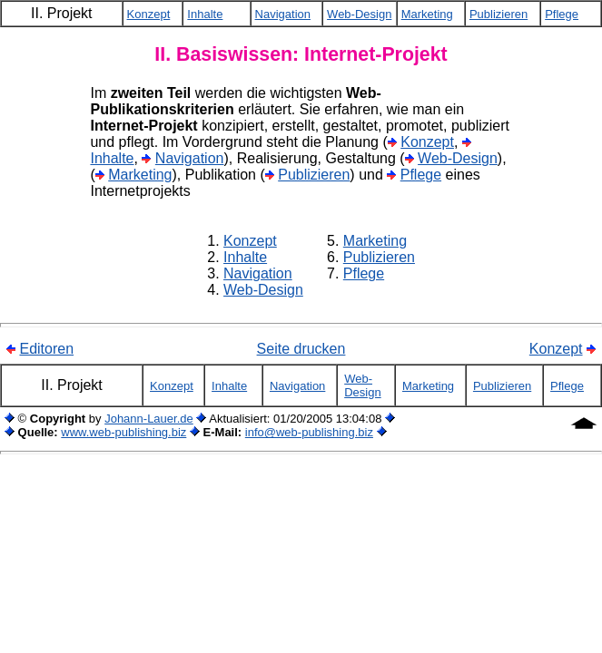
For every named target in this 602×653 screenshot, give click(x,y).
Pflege (420, 174)
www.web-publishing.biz (123, 432)
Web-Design (458, 158)
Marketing (140, 174)
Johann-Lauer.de (148, 418)
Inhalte (111, 158)
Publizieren (314, 174)
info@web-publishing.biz (309, 432)
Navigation (189, 158)
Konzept (427, 142)
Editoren (46, 348)
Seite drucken (301, 348)
